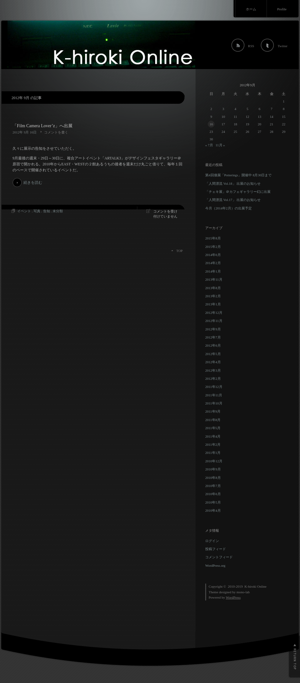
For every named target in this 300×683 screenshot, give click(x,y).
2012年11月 (213, 321)
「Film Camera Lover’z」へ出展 (43, 125)
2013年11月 (213, 279)
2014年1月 (213, 271)
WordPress (233, 597)
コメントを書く (56, 132)
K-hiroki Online (255, 586)
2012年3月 (213, 370)
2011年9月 (213, 411)
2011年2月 (213, 444)
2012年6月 (213, 345)
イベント (24, 211)
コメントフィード (219, 557)
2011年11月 (213, 395)
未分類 (58, 211)
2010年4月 (213, 510)
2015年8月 (213, 238)
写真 (36, 211)
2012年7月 (213, 337)
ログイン (212, 541)
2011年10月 (213, 403)
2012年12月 (213, 312)
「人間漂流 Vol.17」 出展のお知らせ (233, 200)
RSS (251, 46)
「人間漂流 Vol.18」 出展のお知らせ (233, 183)
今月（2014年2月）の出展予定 (228, 208)
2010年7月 (213, 486)
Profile (282, 9)
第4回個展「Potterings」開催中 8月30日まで (238, 175)
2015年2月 (213, 247)
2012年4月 (213, 362)
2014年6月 (213, 255)
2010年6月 (213, 494)
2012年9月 (213, 329)
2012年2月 (213, 378)
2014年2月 (213, 263)
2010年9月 (213, 469)
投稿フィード (215, 549)
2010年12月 (213, 461)
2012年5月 (213, 354)
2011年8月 (213, 420)
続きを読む (32, 182)
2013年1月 (213, 304)
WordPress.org (215, 565)
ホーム (251, 9)
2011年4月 (213, 436)
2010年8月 (213, 478)
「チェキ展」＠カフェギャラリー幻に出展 (238, 191)
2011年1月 (213, 452)
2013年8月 (213, 288)
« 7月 (209, 145)
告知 (46, 211)
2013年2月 (213, 296)
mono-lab (243, 592)
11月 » (220, 145)
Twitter (282, 46)
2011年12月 (213, 387)
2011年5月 (213, 428)
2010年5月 (213, 502)
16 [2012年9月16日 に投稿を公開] (211, 124)
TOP (179, 251)
